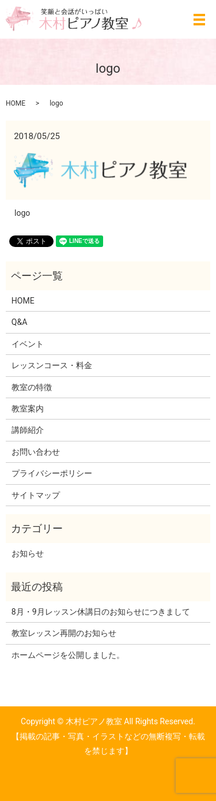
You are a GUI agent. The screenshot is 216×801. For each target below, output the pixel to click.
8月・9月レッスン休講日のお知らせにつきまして (101, 611)
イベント (28, 344)
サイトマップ (36, 495)
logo (22, 213)
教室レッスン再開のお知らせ (64, 633)
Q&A (19, 322)
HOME (15, 103)
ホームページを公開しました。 (68, 655)
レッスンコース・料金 (52, 365)
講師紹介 (28, 430)
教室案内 (28, 408)
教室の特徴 (32, 387)
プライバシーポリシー (52, 473)
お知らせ (28, 553)
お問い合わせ (36, 451)
